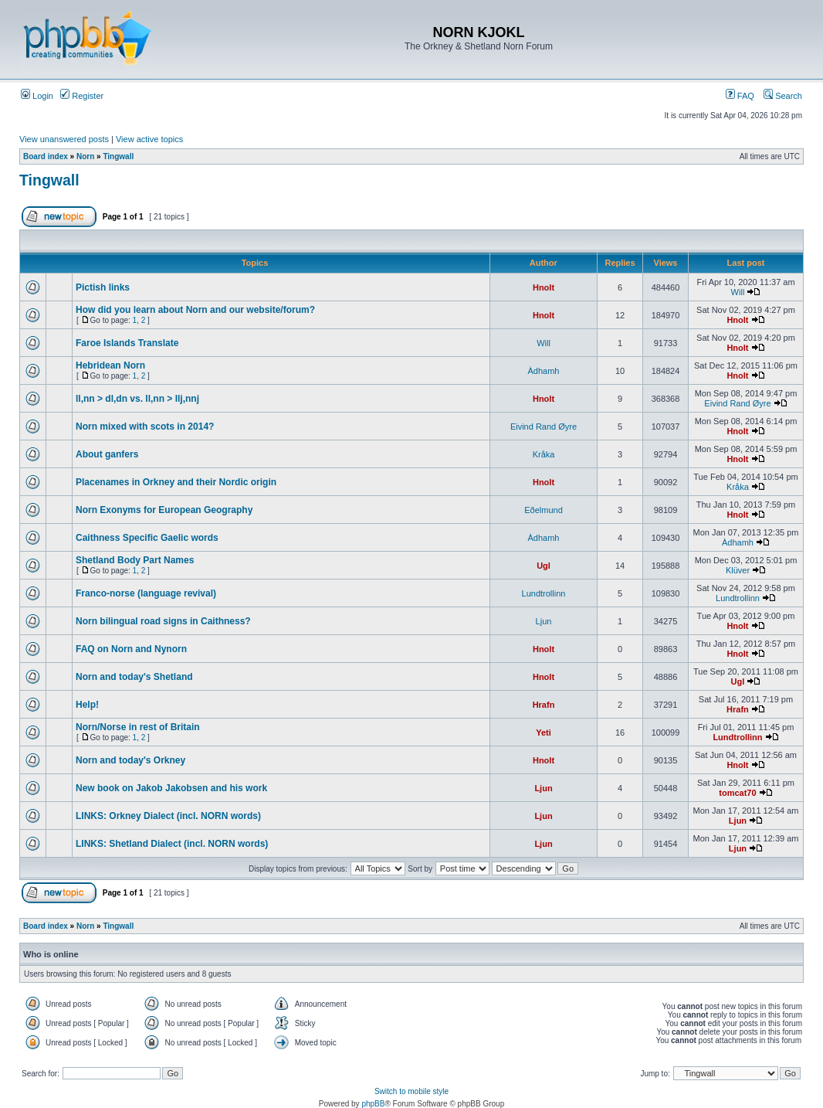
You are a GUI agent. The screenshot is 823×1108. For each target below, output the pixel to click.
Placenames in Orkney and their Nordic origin (176, 482)
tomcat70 (737, 792)
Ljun (544, 621)
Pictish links (103, 287)
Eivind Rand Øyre (737, 403)
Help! (87, 704)
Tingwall (118, 156)
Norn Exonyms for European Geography (164, 510)
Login (37, 95)
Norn (85, 156)
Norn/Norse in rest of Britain (138, 727)
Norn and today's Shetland (134, 676)
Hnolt (543, 287)
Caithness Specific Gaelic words (147, 537)
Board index (45, 156)
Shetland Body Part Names (135, 560)
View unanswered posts (64, 139)
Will (738, 292)
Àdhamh (544, 371)
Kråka (544, 454)
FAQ (740, 95)
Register (81, 95)
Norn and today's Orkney (130, 760)
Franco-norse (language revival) (146, 593)
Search (783, 95)
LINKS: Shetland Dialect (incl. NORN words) (172, 843)
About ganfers (107, 454)
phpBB (372, 1104)
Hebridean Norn (110, 365)
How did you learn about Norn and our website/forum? (195, 309)
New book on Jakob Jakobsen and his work (171, 788)
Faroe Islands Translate (127, 343)
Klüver (738, 570)
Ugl (543, 565)
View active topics (149, 139)
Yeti (543, 732)
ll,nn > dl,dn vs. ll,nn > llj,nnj (137, 398)
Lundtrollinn (544, 593)
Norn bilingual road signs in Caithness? (163, 621)
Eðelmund (543, 510)
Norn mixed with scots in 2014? (145, 426)
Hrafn (544, 704)
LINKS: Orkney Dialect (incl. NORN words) (168, 816)
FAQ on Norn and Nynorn (131, 649)
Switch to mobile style (411, 1091)
